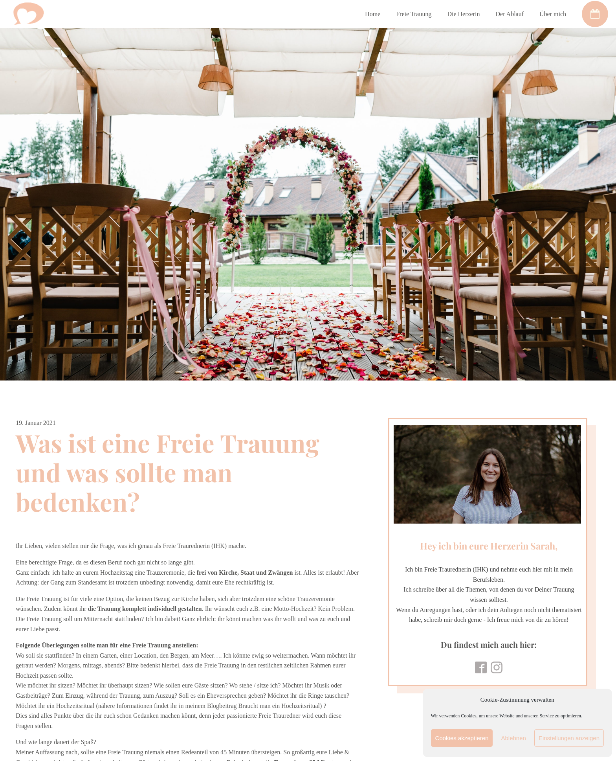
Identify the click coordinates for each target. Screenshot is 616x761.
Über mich (552, 14)
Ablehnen (513, 738)
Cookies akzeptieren (462, 738)
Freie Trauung (413, 14)
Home (372, 14)
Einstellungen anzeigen (569, 738)
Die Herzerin (463, 14)
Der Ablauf (509, 14)
